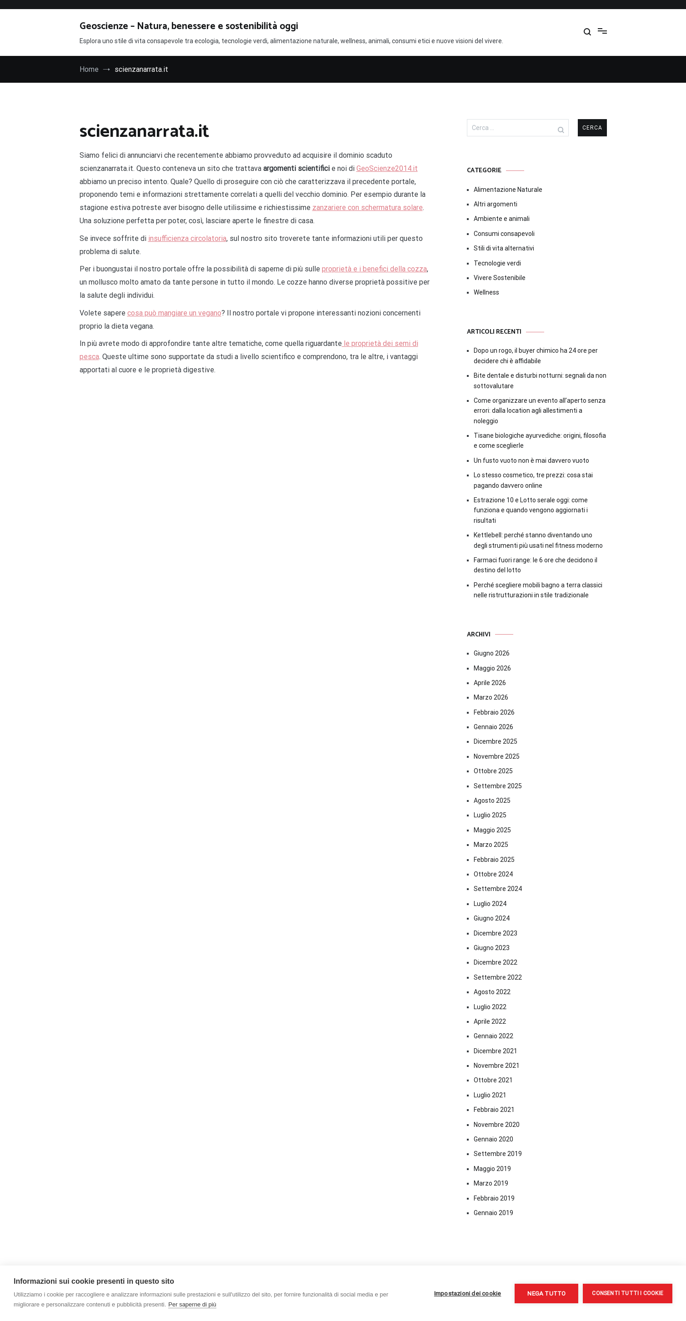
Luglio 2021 (490, 1095)
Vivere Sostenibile (500, 277)
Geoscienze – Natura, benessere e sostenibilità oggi (189, 26)
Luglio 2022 (490, 1007)
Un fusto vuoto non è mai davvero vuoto (531, 460)
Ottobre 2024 (493, 874)
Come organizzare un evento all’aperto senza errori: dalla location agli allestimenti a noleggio (540, 411)
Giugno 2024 (492, 918)
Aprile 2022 (490, 1021)
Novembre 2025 (497, 756)
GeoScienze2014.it (387, 168)
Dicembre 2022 (495, 962)
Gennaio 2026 (493, 727)
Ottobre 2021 (493, 1080)
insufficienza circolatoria (187, 238)
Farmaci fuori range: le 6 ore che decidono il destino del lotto (535, 565)
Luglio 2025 (490, 815)
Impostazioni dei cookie (467, 1293)
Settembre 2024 (498, 888)
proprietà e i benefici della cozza (374, 269)
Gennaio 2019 (493, 1212)
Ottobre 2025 (493, 771)
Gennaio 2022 (493, 1036)
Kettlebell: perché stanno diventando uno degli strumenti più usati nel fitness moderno (538, 540)
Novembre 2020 (497, 1124)
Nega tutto (546, 1293)
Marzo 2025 (491, 844)
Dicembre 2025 (495, 741)
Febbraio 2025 (494, 859)
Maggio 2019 (492, 1168)
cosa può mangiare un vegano (174, 313)
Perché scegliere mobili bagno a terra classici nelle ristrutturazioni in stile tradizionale (538, 590)
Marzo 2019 (491, 1183)
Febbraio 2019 (494, 1198)
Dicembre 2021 (495, 1051)
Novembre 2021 (497, 1065)
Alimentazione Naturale (508, 189)
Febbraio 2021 (494, 1109)
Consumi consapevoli (504, 233)
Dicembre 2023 (495, 933)
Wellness (486, 292)
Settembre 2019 (498, 1153)
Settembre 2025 (498, 786)
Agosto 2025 (492, 800)
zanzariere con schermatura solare (367, 207)
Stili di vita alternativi (504, 248)
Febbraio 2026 (494, 712)
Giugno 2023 (492, 947)
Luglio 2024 (490, 903)
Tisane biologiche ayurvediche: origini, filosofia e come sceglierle (540, 440)
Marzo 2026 (491, 697)
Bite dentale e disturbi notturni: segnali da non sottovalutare (540, 380)
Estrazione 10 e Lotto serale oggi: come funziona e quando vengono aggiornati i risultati (531, 510)
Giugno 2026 (492, 653)
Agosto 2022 (492, 992)
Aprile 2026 (490, 682)
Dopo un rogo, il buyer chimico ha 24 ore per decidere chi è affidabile (536, 355)
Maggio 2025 (492, 830)
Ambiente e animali (502, 218)
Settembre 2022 (498, 977)
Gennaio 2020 (493, 1139)
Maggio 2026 (492, 668)
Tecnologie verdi (497, 263)
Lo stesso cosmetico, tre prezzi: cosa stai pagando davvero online (533, 480)
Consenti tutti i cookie (627, 1293)
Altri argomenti (495, 204)
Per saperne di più (192, 1304)
